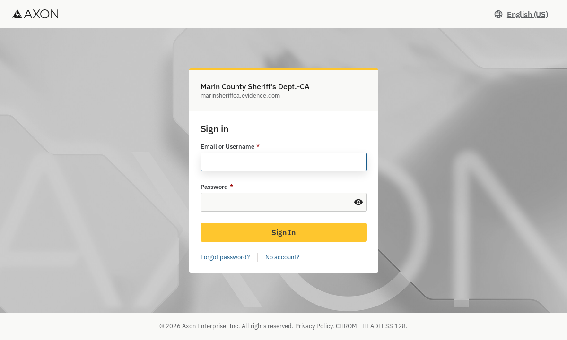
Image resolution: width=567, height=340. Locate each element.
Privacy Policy (313, 326)
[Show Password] (358, 202)
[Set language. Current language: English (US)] (521, 14)
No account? (282, 257)
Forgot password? (225, 257)
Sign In (283, 232)
